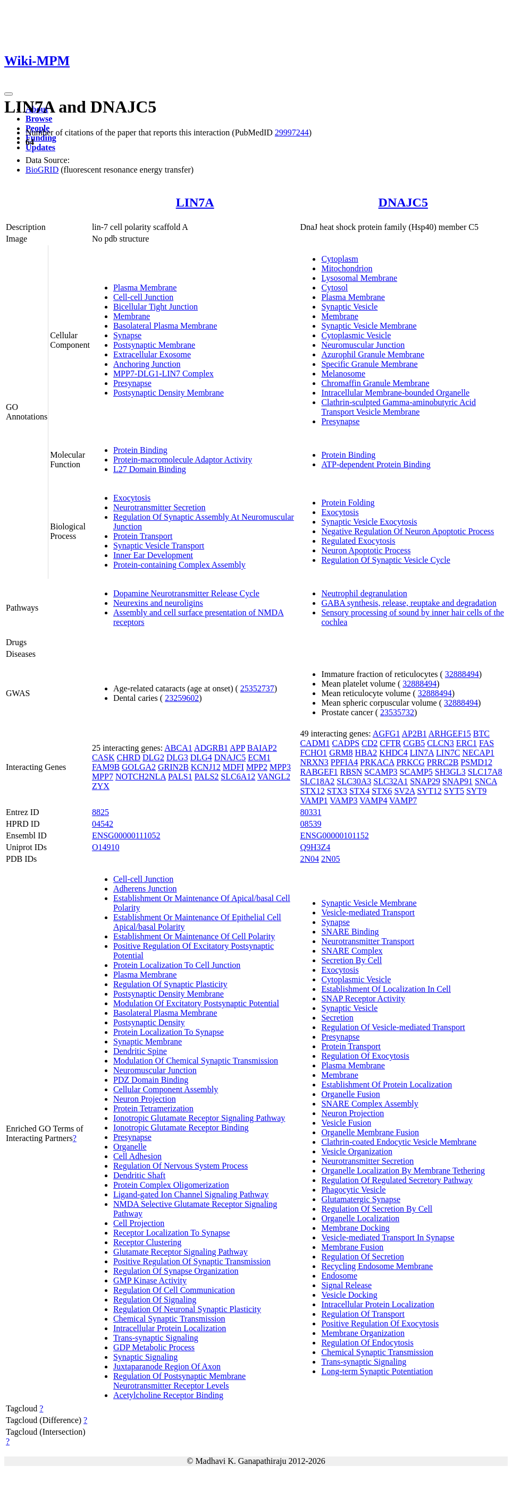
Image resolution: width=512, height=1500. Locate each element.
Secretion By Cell (351, 960)
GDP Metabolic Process (154, 1347)
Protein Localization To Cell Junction (176, 965)
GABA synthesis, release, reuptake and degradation (408, 602)
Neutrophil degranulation (364, 593)
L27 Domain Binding (149, 469)
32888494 (462, 674)
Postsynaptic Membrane (154, 344)
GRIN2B (173, 767)
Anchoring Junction (147, 363)
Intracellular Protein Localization (169, 1328)
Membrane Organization (363, 1333)
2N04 (309, 858)
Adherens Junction (145, 888)
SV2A (404, 790)
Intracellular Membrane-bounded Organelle (395, 392)
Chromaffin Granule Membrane (375, 383)
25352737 (257, 688)
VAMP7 (403, 800)
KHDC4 (393, 752)
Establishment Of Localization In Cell (386, 988)
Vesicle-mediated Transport (368, 912)
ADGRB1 (211, 747)
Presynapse (132, 383)
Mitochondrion (346, 268)
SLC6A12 (238, 776)
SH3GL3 (450, 771)
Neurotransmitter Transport (367, 941)
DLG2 (153, 757)
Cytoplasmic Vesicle (356, 335)
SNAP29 (425, 781)
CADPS (345, 743)
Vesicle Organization (356, 1151)
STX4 (359, 790)
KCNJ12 (206, 767)
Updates (40, 147)
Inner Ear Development (153, 555)
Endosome (339, 1275)
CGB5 (414, 743)
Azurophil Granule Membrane (372, 354)
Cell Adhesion (137, 1156)
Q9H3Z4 (315, 847)
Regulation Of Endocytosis (367, 1342)
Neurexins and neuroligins (158, 602)
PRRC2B (443, 762)
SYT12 (429, 790)
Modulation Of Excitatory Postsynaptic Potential (196, 1003)
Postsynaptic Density (149, 1022)
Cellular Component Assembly (165, 1089)
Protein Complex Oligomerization (171, 1184)
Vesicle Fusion (346, 1122)
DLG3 (177, 757)
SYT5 (454, 790)
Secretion (337, 1017)
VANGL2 (273, 776)
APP (237, 747)
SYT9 (476, 790)
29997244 (292, 132)
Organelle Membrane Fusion (370, 1132)
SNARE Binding (350, 931)
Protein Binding (140, 450)
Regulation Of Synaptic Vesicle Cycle (385, 559)
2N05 (330, 858)
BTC (481, 733)
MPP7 (102, 776)
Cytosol (334, 287)
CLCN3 (440, 743)
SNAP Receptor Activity (363, 998)
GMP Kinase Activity (150, 1280)
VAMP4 (373, 800)
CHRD (128, 757)
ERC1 (466, 743)
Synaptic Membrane (147, 1041)
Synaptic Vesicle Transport (158, 545)
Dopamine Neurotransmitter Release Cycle (186, 593)
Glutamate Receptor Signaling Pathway (180, 1251)
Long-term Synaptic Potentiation (377, 1371)
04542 (102, 823)
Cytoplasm (339, 258)
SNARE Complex (351, 950)
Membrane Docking (355, 1227)
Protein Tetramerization (153, 1108)
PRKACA (377, 762)
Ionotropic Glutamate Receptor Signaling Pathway (199, 1117)
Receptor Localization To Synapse (171, 1232)
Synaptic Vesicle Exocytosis (369, 521)
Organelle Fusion (350, 1094)
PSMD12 (476, 762)
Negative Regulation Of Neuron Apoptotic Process (407, 531)
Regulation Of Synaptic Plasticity (170, 984)
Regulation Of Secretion (362, 1256)
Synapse (127, 335)
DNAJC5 (403, 202)
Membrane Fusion (352, 1247)
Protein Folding (347, 502)
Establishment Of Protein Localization (386, 1084)
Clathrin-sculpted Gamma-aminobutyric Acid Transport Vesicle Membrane (398, 407)
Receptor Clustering (147, 1242)
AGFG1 (386, 733)
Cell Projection (138, 1223)
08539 (310, 823)
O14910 (106, 847)
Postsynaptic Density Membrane (168, 392)
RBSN (351, 771)
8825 (100, 812)
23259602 (182, 697)
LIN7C (448, 752)
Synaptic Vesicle (349, 306)
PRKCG (410, 762)
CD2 (369, 743)
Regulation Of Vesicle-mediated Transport (393, 1027)
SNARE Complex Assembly (369, 1103)
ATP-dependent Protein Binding (375, 464)
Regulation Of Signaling (154, 1299)
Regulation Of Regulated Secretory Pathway (396, 1180)
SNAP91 (457, 781)
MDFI (233, 767)
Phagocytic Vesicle (353, 1189)
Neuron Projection (144, 1098)
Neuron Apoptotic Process (365, 550)
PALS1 (180, 776)
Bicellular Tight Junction (155, 306)
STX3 (337, 790)
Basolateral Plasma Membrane (165, 325)
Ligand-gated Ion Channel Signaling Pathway (190, 1194)
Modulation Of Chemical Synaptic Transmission (195, 1060)
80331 (310, 812)
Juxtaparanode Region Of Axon (167, 1366)
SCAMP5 (416, 771)
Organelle (130, 1146)
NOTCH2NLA (140, 776)
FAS (486, 743)
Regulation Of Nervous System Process (180, 1165)
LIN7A (195, 202)
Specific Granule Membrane (369, 363)
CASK (103, 757)
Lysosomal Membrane (359, 277)
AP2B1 (414, 733)
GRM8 (340, 752)
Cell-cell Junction (143, 297)
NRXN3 (314, 762)
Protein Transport (143, 536)
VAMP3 (343, 800)
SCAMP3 (380, 771)
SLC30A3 (354, 781)
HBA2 (366, 752)
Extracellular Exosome (152, 354)
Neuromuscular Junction (363, 344)
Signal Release (346, 1285)
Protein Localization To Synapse (168, 1031)
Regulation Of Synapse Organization (176, 1270)
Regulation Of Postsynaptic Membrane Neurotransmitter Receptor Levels (179, 1381)
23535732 (397, 712)
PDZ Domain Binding (150, 1079)
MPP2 (256, 767)
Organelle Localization (360, 1218)
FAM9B (106, 767)
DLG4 (201, 757)
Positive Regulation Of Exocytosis (380, 1323)
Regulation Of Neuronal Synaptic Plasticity (187, 1309)
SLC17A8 (485, 771)
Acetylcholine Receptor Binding (168, 1395)
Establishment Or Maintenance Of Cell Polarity (194, 936)
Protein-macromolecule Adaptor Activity (182, 459)
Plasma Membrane (145, 287)
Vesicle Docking (349, 1294)
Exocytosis (131, 497)
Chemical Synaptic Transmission (169, 1318)
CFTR (390, 743)
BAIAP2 (262, 747)
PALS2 (207, 776)
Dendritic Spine (140, 1051)
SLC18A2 (317, 781)
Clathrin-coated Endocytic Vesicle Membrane (398, 1141)
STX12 (312, 790)
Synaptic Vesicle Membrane (368, 325)
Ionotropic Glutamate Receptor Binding (181, 1127)
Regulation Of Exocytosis (365, 1055)
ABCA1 (178, 747)
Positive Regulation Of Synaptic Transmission (192, 1261)
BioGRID (42, 169)
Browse (39, 118)
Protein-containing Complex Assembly (179, 564)
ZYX (101, 786)
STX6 (382, 790)
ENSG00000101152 (334, 835)
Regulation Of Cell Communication (174, 1290)
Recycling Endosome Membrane (377, 1266)
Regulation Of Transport (362, 1313)
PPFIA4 (344, 762)
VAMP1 (314, 800)
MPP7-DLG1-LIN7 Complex (163, 373)
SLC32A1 (390, 781)
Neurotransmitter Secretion (159, 507)
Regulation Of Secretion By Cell (376, 1208)
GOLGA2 (139, 767)
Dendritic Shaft (139, 1175)
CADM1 (315, 743)
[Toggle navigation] (8, 94)
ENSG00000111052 (126, 835)
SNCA (486, 781)
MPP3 (280, 767)
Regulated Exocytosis (358, 540)
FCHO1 (313, 752)
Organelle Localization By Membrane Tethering (403, 1170)
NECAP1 (478, 752)
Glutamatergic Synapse (360, 1199)
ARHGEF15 (450, 733)
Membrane (131, 316)
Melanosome (343, 373)
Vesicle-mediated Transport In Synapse (387, 1237)
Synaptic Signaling (145, 1356)
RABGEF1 (319, 771)
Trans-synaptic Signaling (155, 1337)
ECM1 (259, 757)
